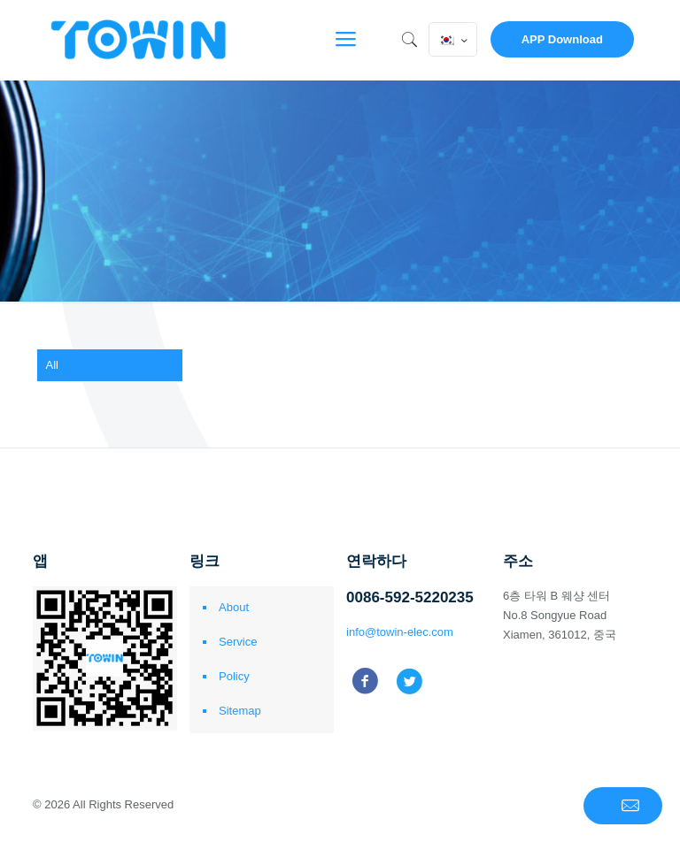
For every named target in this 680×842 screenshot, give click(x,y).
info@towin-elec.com (399, 632)
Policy (234, 676)
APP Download (562, 39)
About (234, 607)
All (52, 364)
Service (238, 641)
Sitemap (240, 710)
